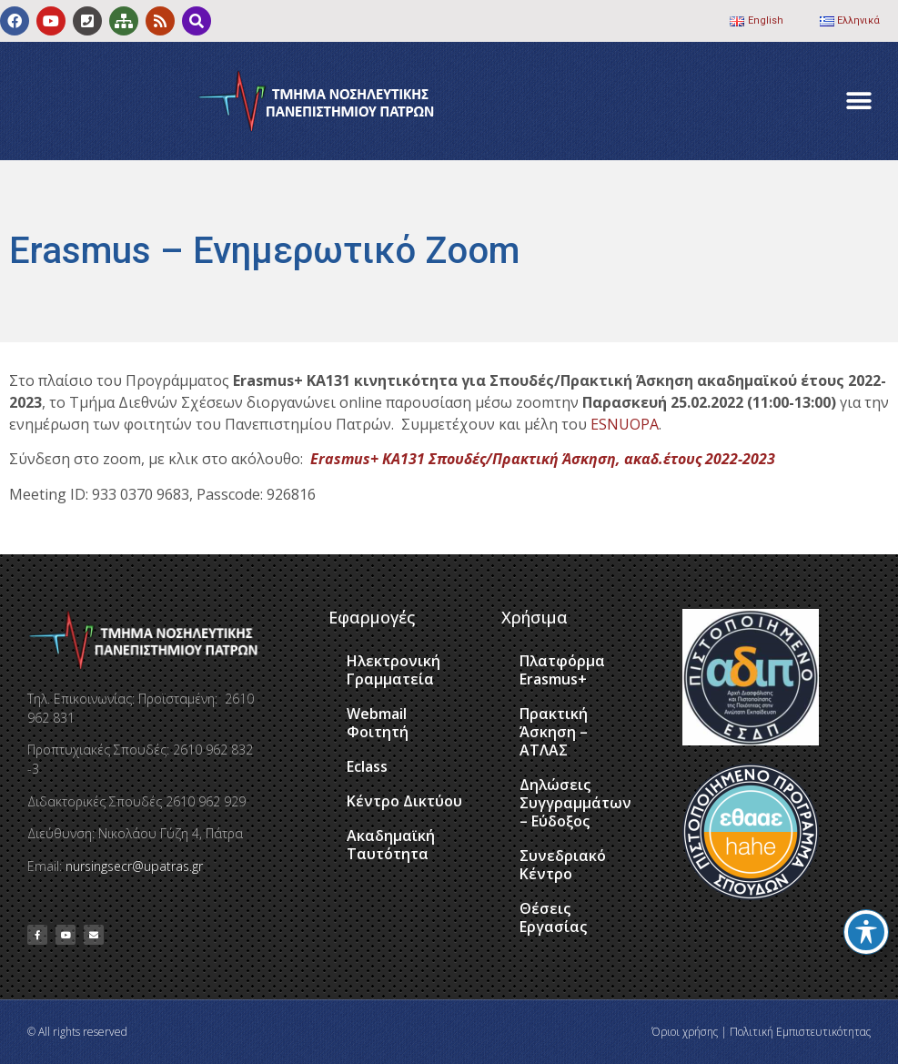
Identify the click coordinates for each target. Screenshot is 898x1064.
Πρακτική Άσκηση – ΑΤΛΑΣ (554, 732)
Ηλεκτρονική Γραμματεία (393, 670)
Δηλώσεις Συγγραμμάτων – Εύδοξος (575, 803)
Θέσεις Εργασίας (553, 917)
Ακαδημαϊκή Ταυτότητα (391, 845)
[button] (859, 101)
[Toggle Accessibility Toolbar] (866, 932)
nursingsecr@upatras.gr (134, 866)
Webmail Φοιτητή (378, 723)
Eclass (367, 766)
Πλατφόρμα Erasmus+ (562, 670)
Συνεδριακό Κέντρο (563, 865)
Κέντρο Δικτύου (404, 801)
